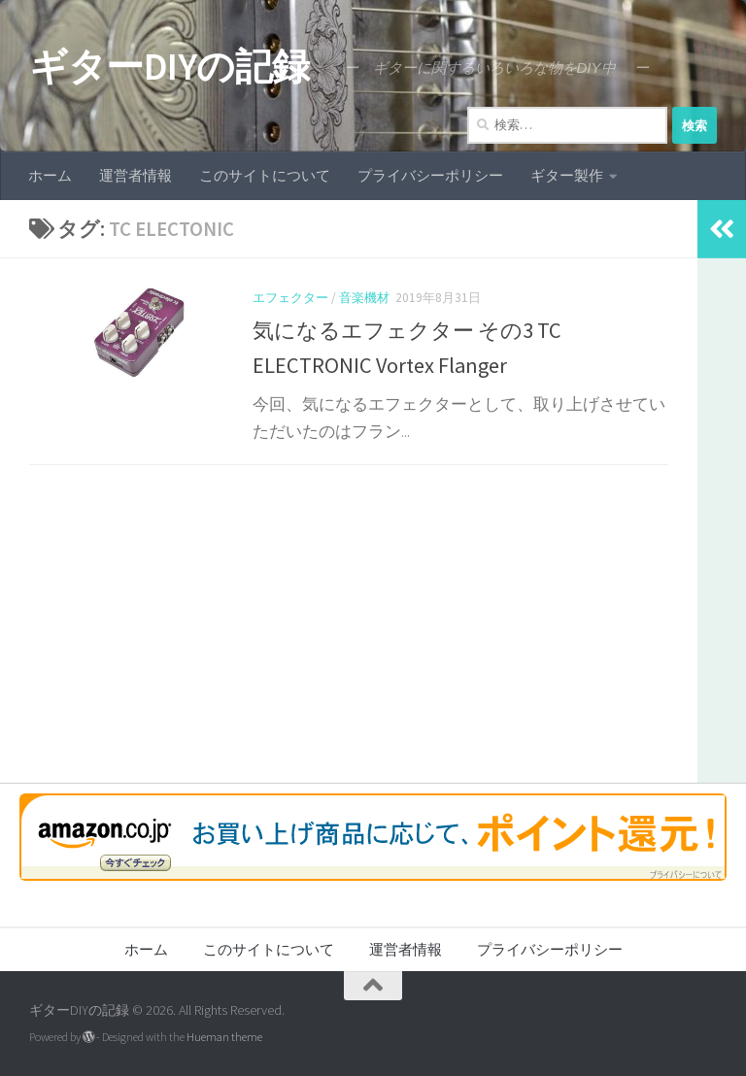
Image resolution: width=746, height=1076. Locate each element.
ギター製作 (566, 175)
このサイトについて (264, 175)
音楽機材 (364, 297)
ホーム (50, 175)
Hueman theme (224, 1036)
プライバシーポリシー (430, 175)
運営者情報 (135, 175)
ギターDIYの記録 (169, 66)
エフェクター (290, 297)
